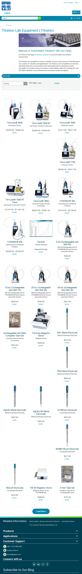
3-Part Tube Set (67, 488)
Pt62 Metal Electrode (67, 371)
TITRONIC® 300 (14, 242)
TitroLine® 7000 (67, 122)
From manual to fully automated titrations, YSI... (43, 525)
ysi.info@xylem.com (14, 554)
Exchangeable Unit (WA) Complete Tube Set (15, 334)
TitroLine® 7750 (67, 162)
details (14, 133)
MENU (75, 12)
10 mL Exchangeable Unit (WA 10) (14, 288)
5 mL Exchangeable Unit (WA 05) (67, 243)
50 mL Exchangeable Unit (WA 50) (67, 288)
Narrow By (6, 76)
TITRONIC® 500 (67, 201)
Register (70, 2)
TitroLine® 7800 (41, 201)
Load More (41, 511)
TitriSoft (41, 242)
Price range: (33, 83)
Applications (10, 536)
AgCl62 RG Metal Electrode (41, 412)
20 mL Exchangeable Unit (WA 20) (41, 288)
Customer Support (14, 541)
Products (9, 25)
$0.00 (76, 18)
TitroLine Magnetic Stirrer (41, 334)
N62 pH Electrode (14, 488)
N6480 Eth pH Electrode (67, 449)
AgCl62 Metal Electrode (14, 410)
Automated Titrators (68, 521)
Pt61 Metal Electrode (67, 332)
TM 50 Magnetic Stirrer (41, 488)
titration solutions (43, 55)
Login (65, 2)
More (76, 2)
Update (57, 83)
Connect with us (12, 550)
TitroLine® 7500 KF (41, 123)
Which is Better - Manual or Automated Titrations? (44, 521)
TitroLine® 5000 (15, 122)
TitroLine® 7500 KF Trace (14, 200)
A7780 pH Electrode (67, 410)
